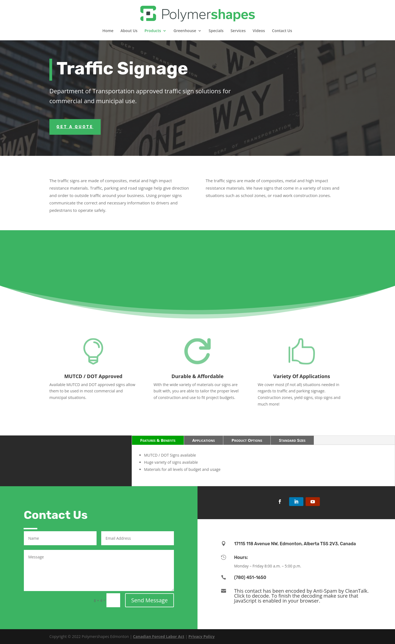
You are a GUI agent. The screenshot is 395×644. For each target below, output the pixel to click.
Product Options (247, 440)
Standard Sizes (292, 440)
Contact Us (282, 31)
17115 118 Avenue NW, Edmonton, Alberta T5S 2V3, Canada (295, 543)
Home (108, 31)
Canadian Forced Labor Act (158, 636)
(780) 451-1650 (250, 577)
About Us (128, 31)
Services (238, 31)
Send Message (149, 600)
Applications (203, 440)
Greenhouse (185, 31)
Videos (259, 31)
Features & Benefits (158, 440)
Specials (216, 31)
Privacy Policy (201, 636)
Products (153, 31)
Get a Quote (75, 127)
